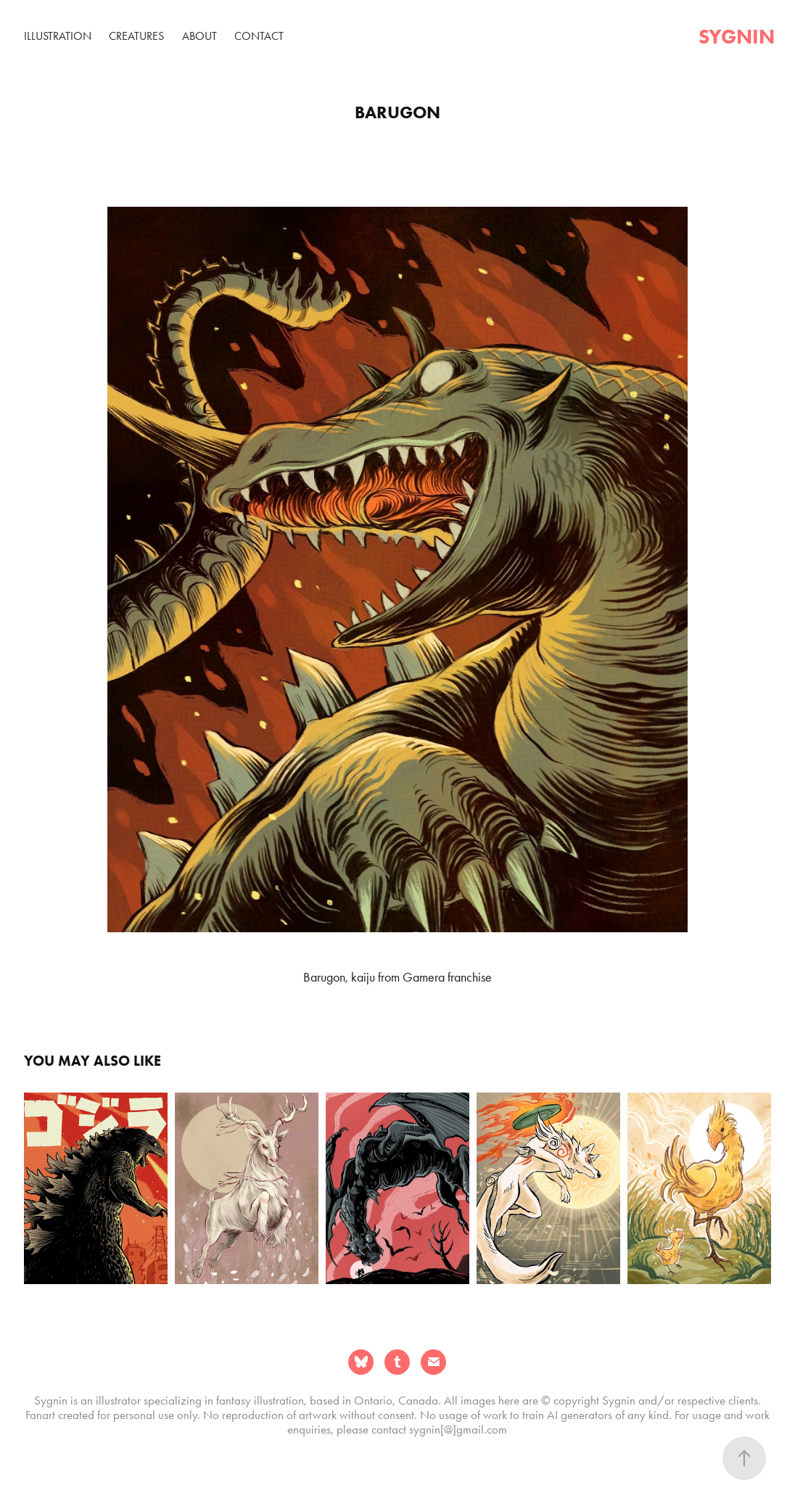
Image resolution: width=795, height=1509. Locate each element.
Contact (259, 36)
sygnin (737, 36)
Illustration (57, 36)
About (199, 36)
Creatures (136, 36)
